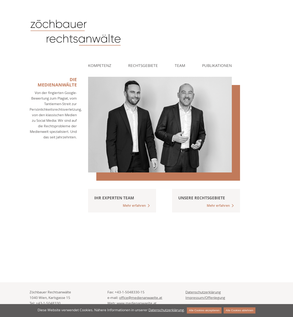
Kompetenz (99, 65)
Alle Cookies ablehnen (239, 310)
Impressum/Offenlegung (205, 297)
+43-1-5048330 (48, 303)
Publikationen (217, 65)
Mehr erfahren (134, 205)
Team (180, 65)
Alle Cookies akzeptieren (204, 310)
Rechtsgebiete (143, 65)
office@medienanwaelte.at (140, 297)
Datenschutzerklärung (203, 292)
